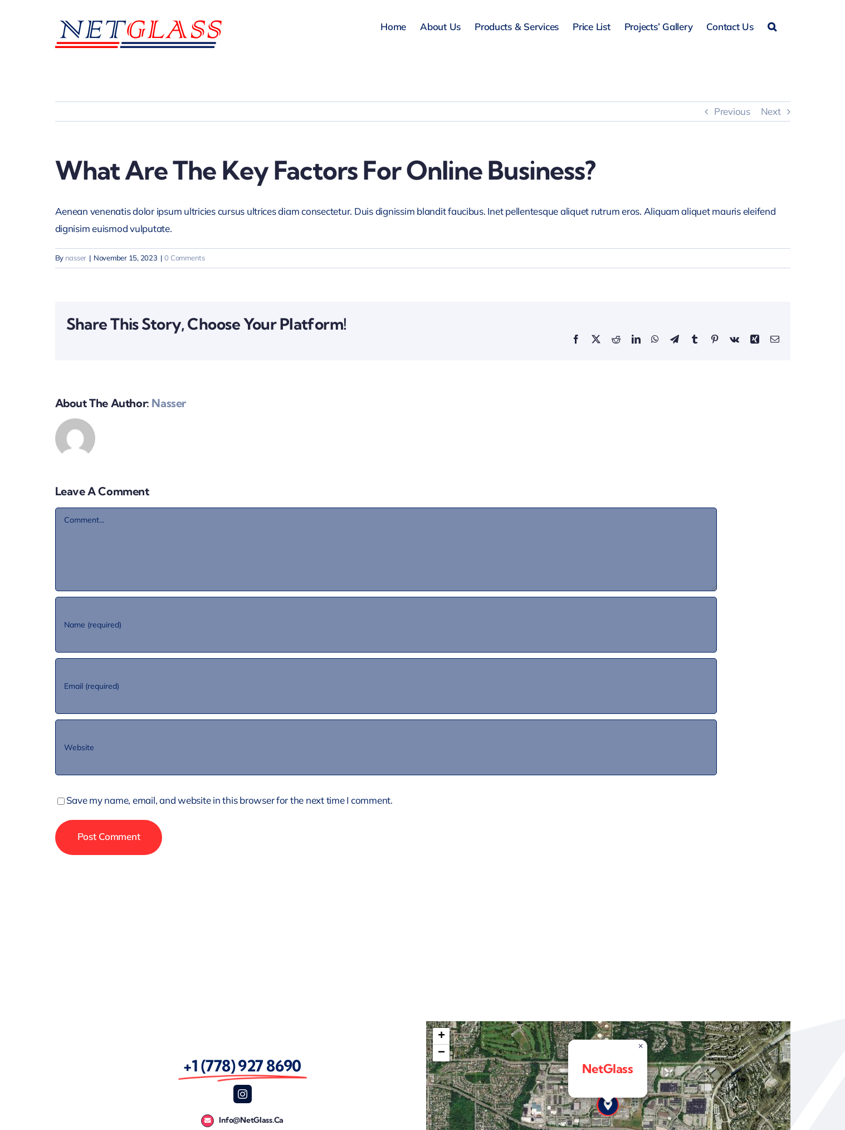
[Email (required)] (386, 686)
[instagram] (242, 1094)
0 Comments (184, 257)
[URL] (386, 747)
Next (771, 111)
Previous (732, 111)
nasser (75, 257)
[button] (772, 25)
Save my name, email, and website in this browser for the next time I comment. (229, 800)
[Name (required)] (386, 625)
